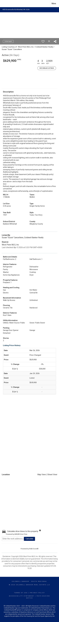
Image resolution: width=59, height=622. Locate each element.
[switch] (43, 41)
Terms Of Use (21, 592)
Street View (52, 474)
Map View (41, 474)
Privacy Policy (37, 592)
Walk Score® (33, 549)
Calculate (29, 539)
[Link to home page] (4, 3)
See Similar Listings (46, 68)
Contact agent (8, 41)
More (54, 3)
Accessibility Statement (21, 596)
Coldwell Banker (20, 581)
